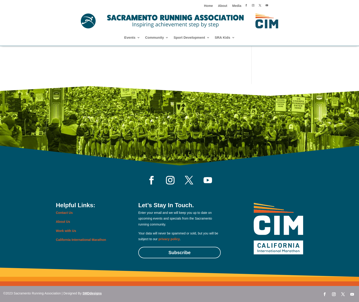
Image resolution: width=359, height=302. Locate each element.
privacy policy (169, 239)
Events (129, 37)
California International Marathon (81, 240)
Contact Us (64, 213)
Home (208, 6)
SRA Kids (222, 37)
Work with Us (66, 231)
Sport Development (189, 37)
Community (154, 37)
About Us (63, 221)
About (222, 6)
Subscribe (180, 252)
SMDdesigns (92, 293)
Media (236, 6)
